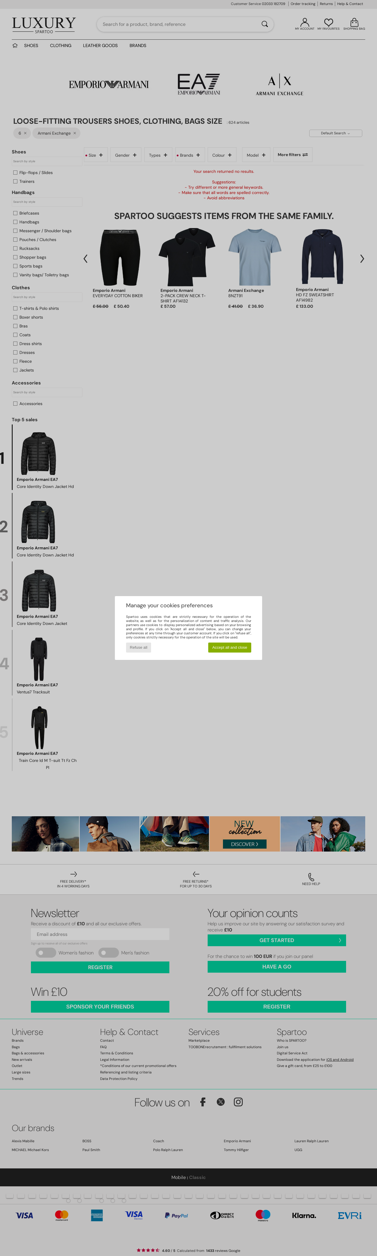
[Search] (265, 24)
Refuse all (138, 647)
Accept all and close (229, 647)
